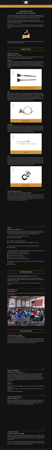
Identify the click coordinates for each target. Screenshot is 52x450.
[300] (13, 264)
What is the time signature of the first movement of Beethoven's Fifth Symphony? (23, 245)
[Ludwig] (17, 237)
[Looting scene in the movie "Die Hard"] (7, 255)
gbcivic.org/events (11, 442)
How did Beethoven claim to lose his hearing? (16, 240)
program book (17, 24)
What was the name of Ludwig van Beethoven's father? (18, 236)
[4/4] (13, 247)
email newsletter (15, 444)
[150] (10, 264)
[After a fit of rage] (31, 242)
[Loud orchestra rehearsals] (7, 242)
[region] (26, 311)
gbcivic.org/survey (32, 438)
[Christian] (7, 237)
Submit (11, 268)
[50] (7, 264)
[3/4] (7, 247)
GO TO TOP (43, 189)
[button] (2, 79)
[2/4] (10, 247)
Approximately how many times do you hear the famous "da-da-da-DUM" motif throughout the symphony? (25, 262)
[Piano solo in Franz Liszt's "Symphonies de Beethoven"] (7, 253)
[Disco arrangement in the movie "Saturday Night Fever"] (7, 258)
